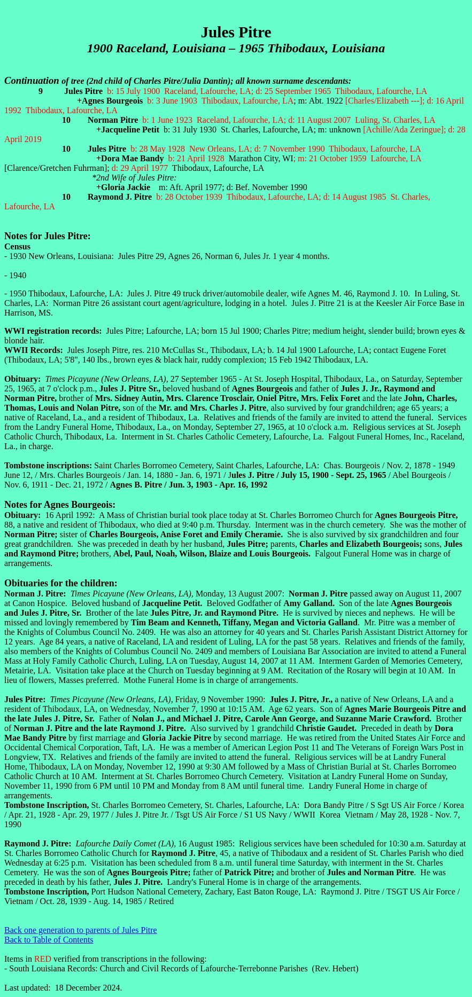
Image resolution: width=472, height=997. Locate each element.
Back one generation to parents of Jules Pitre (80, 930)
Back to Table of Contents (49, 939)
